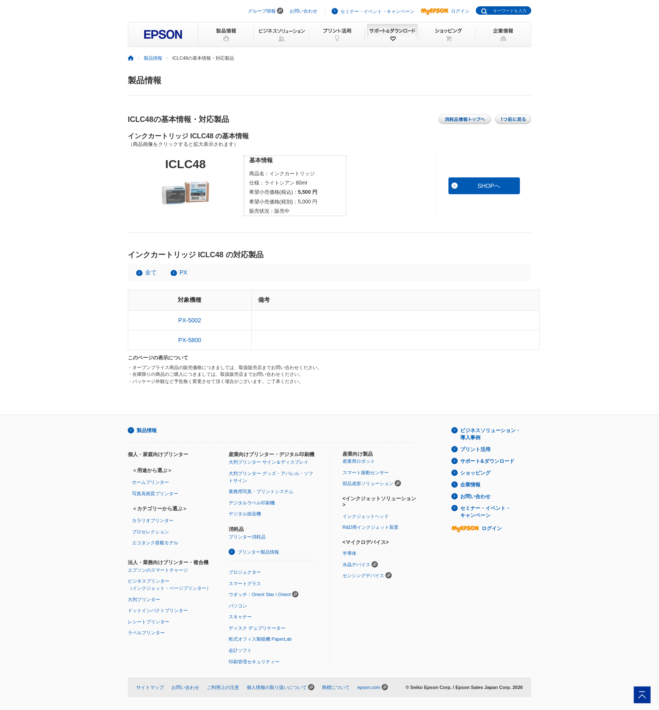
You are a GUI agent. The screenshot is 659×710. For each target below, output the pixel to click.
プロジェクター (245, 572)
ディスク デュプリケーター (257, 628)
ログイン (445, 10)
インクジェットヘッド (366, 516)
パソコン (238, 605)
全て (151, 272)
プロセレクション (150, 531)
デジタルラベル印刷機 (252, 502)
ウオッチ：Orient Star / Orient (260, 594)
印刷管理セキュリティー (254, 661)
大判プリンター (144, 599)
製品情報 (153, 58)
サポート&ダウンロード (487, 461)
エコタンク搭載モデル (155, 542)
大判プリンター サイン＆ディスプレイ (268, 462)
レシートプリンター (148, 621)
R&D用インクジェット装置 (370, 527)
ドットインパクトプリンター (158, 610)
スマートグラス (245, 583)
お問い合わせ (303, 10)
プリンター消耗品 (247, 536)
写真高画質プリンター (155, 493)
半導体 (349, 553)
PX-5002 (189, 320)
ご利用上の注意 (223, 687)
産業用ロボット (359, 461)
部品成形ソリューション (368, 483)
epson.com (368, 687)
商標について (336, 687)
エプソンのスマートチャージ (158, 570)
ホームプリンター (150, 482)
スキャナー (240, 616)
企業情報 (470, 485)
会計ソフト (240, 650)
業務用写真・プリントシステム (261, 491)
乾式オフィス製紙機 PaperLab (260, 638)
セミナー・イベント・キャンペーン (377, 11)
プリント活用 (475, 449)
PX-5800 (189, 340)
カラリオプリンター (153, 520)
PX (183, 272)
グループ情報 (262, 10)
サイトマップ (150, 687)
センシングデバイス (363, 575)
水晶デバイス (356, 564)
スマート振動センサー (366, 472)
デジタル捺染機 (245, 513)
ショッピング (475, 473)
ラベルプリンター (146, 632)
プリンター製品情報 (258, 551)
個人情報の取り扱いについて (277, 687)
